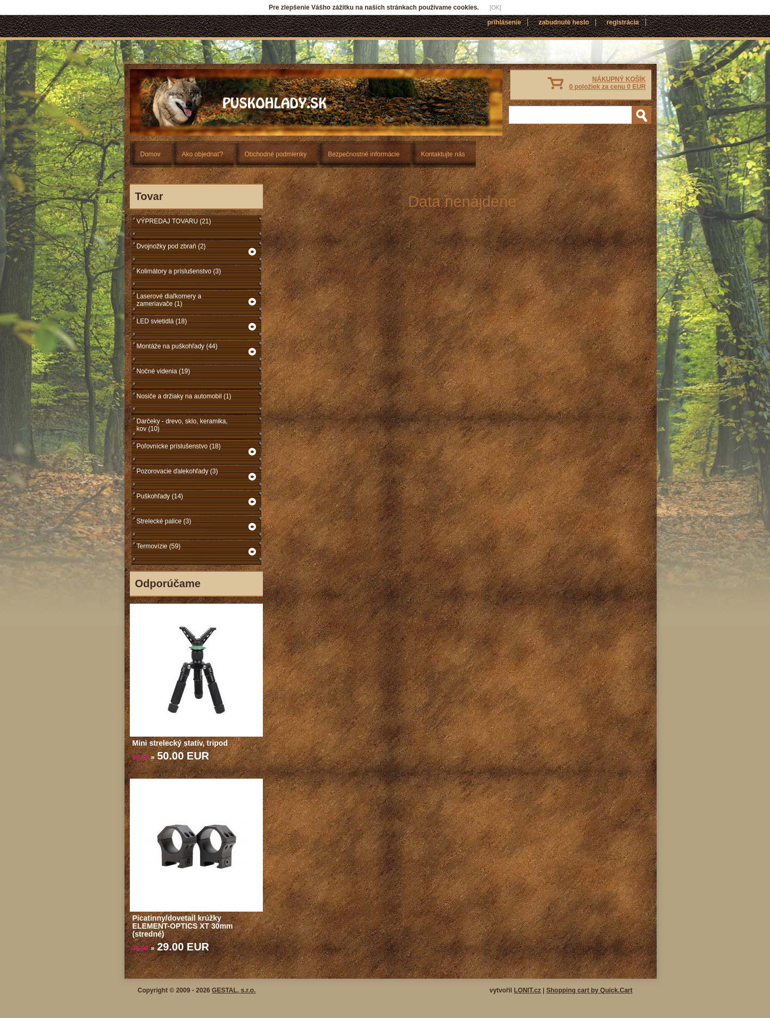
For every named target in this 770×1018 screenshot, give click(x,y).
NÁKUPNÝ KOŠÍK (607, 83)
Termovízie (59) (159, 546)
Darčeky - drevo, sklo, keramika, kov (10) (182, 425)
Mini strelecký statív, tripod (180, 743)
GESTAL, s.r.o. (233, 990)
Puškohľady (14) (160, 496)
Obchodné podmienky (275, 154)
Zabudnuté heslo (564, 22)
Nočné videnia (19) (164, 371)
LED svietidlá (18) (162, 321)
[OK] (495, 7)
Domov (150, 154)
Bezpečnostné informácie (364, 154)
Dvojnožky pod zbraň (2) (171, 246)
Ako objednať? (202, 154)
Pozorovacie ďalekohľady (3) (177, 471)
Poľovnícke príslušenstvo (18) (179, 446)
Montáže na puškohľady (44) (177, 346)
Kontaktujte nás (443, 154)
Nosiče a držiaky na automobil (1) (184, 396)
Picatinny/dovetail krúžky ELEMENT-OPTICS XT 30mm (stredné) (183, 926)
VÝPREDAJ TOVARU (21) (174, 221)
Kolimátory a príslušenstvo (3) (179, 271)
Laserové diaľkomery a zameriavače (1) (169, 300)
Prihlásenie (504, 22)
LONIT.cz (527, 990)
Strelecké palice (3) (164, 521)
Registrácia (623, 22)
